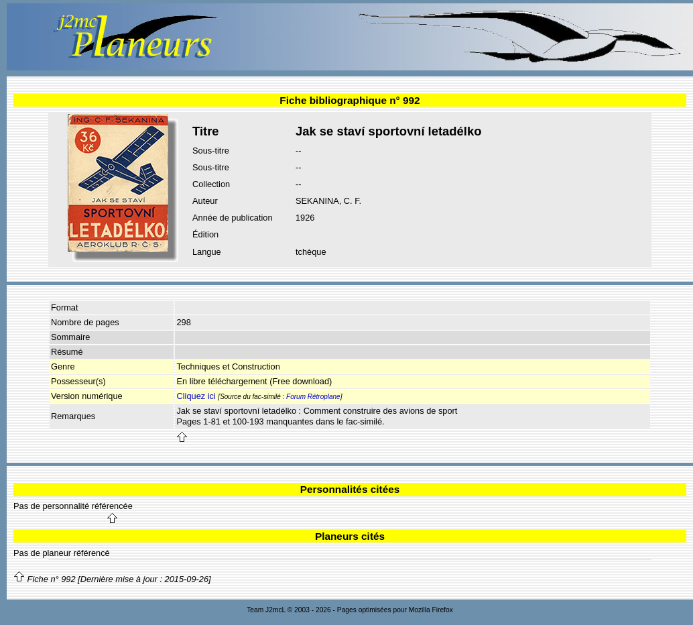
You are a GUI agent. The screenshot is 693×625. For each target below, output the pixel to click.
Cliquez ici (195, 396)
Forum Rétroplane (313, 396)
